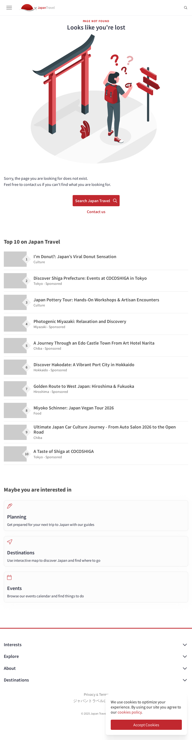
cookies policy (129, 712)
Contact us (96, 211)
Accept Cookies (146, 724)
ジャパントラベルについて (96, 700)
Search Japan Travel (96, 200)
